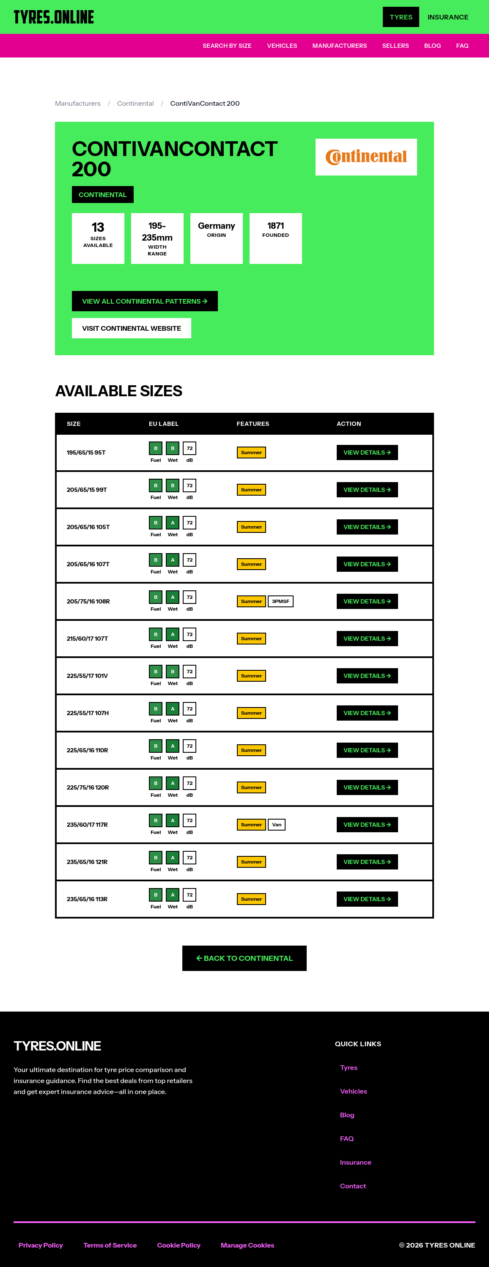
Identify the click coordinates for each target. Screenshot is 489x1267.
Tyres (401, 17)
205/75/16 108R (88, 601)
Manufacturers (340, 45)
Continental (135, 103)
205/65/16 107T (88, 564)
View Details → (367, 452)
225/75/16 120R (88, 787)
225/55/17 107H (88, 713)
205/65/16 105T (88, 527)
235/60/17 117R (87, 824)
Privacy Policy (41, 1245)
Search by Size (227, 45)
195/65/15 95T (86, 452)
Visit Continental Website (131, 328)
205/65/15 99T (87, 490)
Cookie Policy (179, 1245)
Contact (353, 1186)
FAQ (462, 45)
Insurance (448, 17)
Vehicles (282, 45)
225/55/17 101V (87, 676)
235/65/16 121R (87, 862)
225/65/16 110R (87, 750)
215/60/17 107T (87, 638)
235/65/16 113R (87, 899)
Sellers (395, 45)
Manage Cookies (247, 1245)
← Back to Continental (244, 958)
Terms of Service (110, 1245)
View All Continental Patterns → (145, 301)
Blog (432, 45)
